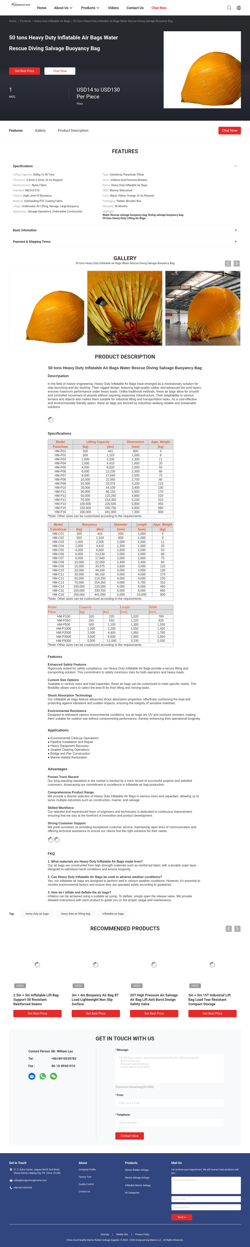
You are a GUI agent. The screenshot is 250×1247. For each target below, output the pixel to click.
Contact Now (130, 1136)
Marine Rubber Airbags (137, 1170)
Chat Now (60, 71)
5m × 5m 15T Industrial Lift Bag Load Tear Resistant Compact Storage (209, 999)
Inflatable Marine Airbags (138, 1185)
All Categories (132, 1192)
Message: (123, 1049)
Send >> (182, 1217)
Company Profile (87, 1169)
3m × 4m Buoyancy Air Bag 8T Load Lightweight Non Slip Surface (95, 999)
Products (25, 21)
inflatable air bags (113, 913)
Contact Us (84, 1191)
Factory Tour (85, 1177)
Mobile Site (122, 1234)
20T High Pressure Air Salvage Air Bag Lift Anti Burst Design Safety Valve (154, 999)
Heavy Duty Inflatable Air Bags (52, 21)
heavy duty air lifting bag (75, 913)
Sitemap (105, 1234)
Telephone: (123, 1114)
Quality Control (86, 1184)
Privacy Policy (142, 1234)
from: (120, 1095)
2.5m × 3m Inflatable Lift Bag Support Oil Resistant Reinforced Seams (36, 999)
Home (12, 21)
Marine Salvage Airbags (137, 1177)
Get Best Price (24, 71)
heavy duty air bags (37, 913)
